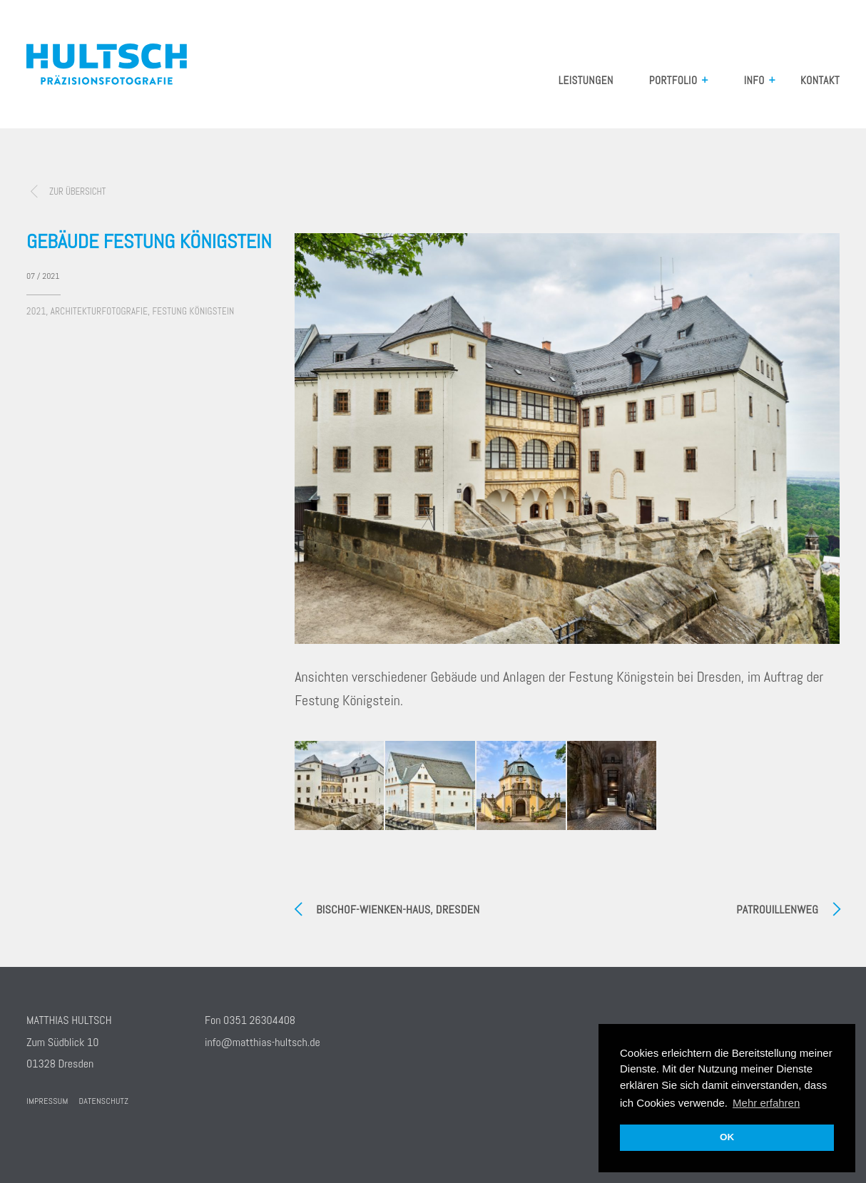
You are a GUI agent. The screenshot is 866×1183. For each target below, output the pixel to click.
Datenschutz (104, 1101)
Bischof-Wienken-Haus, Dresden (397, 910)
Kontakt (820, 80)
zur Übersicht (77, 191)
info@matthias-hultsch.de (262, 1042)
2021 (36, 311)
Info (754, 80)
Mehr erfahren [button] (766, 1103)
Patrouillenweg (777, 910)
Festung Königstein (194, 311)
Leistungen (586, 80)
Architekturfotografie (99, 311)
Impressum (47, 1101)
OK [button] (727, 1137)
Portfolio (673, 80)
